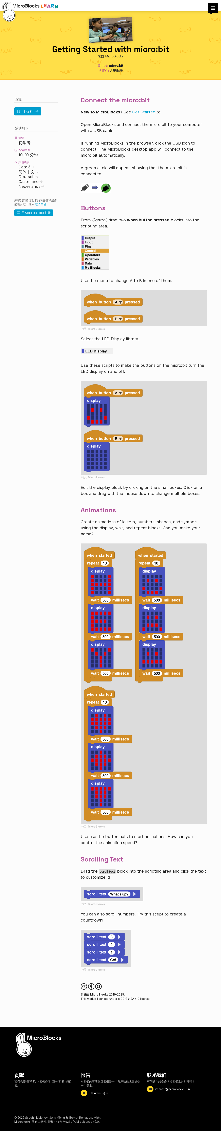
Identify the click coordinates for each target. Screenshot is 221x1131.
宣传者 (56, 1081)
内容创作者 (44, 1081)
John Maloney (38, 1117)
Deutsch (28, 176)
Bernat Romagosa (81, 1117)
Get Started (143, 112)
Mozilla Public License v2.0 (81, 1121)
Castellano (30, 181)
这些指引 (40, 204)
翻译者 (30, 1081)
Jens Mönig (57, 1117)
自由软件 (40, 1121)
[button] (213, 8)
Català (26, 167)
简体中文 (28, 171)
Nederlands (31, 186)
